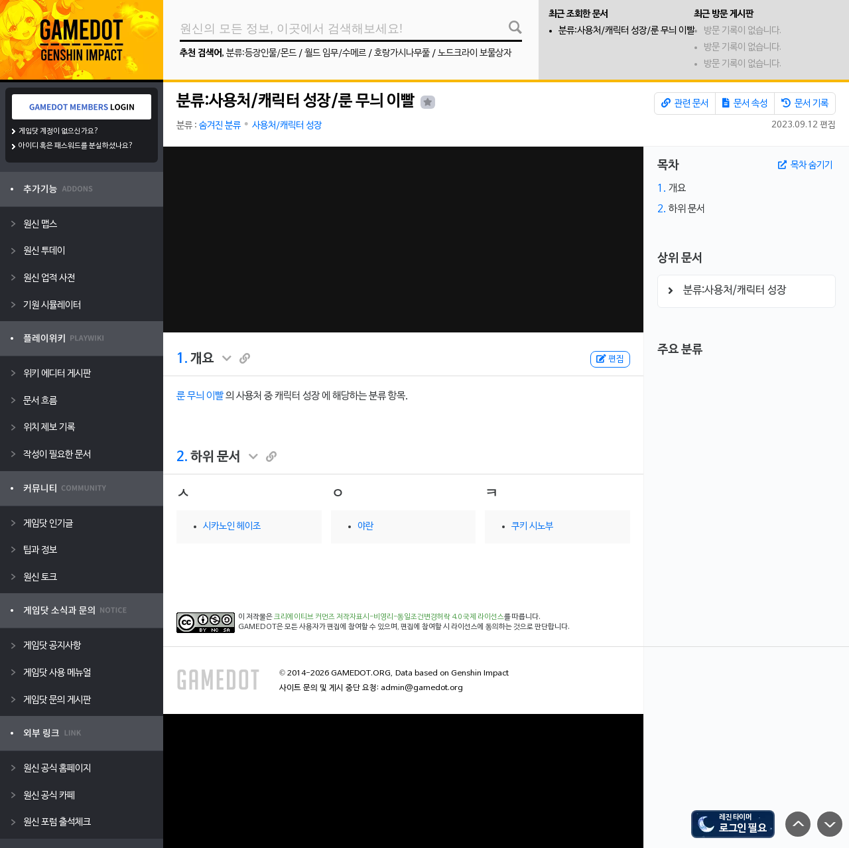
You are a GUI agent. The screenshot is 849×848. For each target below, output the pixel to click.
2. (182, 457)
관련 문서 (684, 103)
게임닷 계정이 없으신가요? (59, 131)
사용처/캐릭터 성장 (287, 126)
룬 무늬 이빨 (200, 396)
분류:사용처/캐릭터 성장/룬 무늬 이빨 (626, 31)
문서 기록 (804, 103)
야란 (365, 526)
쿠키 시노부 (532, 526)
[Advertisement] (403, 239)
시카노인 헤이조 (232, 526)
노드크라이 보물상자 (474, 53)
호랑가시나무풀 (402, 53)
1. (182, 359)
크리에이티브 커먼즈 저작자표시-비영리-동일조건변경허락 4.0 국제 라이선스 (389, 617)
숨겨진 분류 (220, 126)
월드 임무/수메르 (335, 53)
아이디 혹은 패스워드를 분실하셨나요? (76, 146)
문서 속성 (744, 103)
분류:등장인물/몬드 (261, 53)
